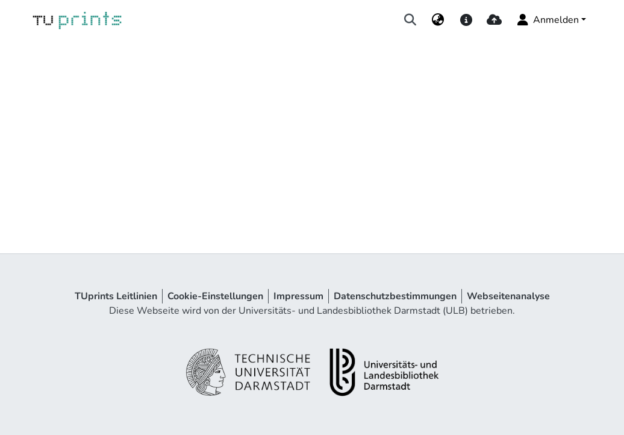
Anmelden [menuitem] (547, 20)
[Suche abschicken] (410, 20)
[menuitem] (438, 20)
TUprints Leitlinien (116, 296)
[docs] (465, 20)
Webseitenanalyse (508, 296)
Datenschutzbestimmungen (395, 296)
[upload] (494, 20)
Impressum (298, 296)
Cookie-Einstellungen (215, 296)
